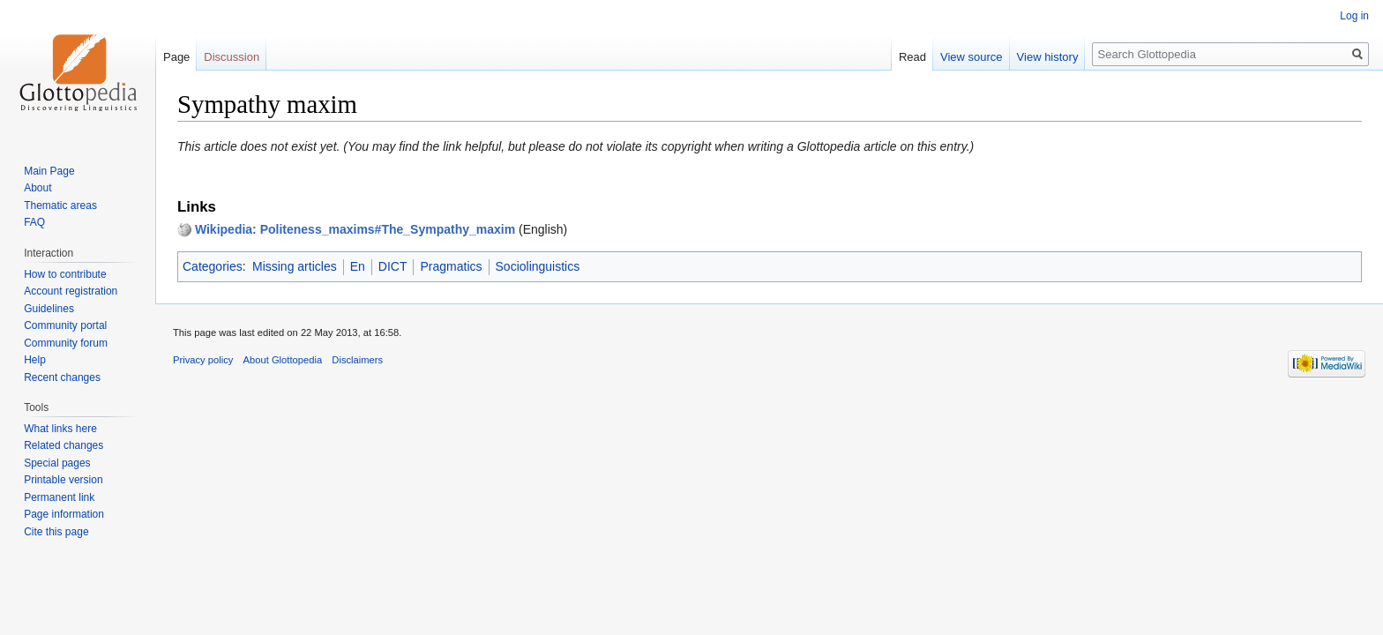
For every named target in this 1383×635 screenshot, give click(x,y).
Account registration (70, 291)
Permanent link (59, 497)
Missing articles (294, 266)
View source (971, 57)
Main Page (49, 171)
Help (35, 360)
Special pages (57, 463)
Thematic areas (60, 205)
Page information (64, 514)
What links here (60, 428)
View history (1048, 57)
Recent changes (62, 377)
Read (912, 57)
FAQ (34, 222)
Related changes (63, 445)
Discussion (231, 57)
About (37, 188)
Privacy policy (203, 360)
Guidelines (49, 309)
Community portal (65, 325)
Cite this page (56, 532)
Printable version (63, 480)
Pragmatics (451, 266)
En (357, 266)
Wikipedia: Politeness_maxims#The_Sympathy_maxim (355, 229)
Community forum (66, 343)
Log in (1354, 16)
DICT (392, 266)
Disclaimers (357, 360)
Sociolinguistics (538, 266)
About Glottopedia (283, 360)
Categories (213, 266)
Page (176, 57)
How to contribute (65, 274)
